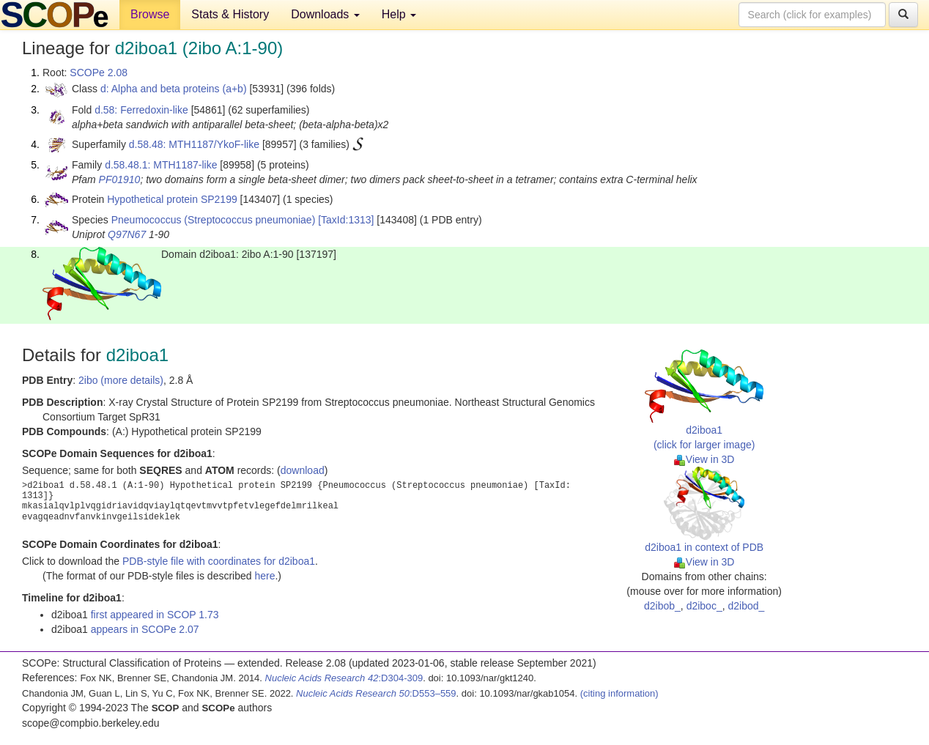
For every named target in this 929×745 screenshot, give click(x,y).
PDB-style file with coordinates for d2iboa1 (218, 561)
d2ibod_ (746, 606)
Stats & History (230, 14)
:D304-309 (344, 677)
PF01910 (120, 179)
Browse (149, 14)
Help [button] (399, 14)
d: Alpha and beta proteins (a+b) (173, 88)
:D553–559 (376, 693)
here (264, 576)
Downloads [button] (325, 14)
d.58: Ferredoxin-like (141, 110)
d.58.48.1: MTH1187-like (161, 165)
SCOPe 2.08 (98, 72)
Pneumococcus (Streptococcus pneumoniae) (213, 220)
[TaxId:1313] (346, 220)
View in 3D (704, 459)
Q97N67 (127, 234)
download (303, 470)
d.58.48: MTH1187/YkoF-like (194, 144)
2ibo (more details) (120, 380)
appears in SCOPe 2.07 (145, 629)
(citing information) (619, 693)
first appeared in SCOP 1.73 (155, 614)
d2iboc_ (704, 606)
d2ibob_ (662, 606)
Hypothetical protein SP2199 (172, 199)
